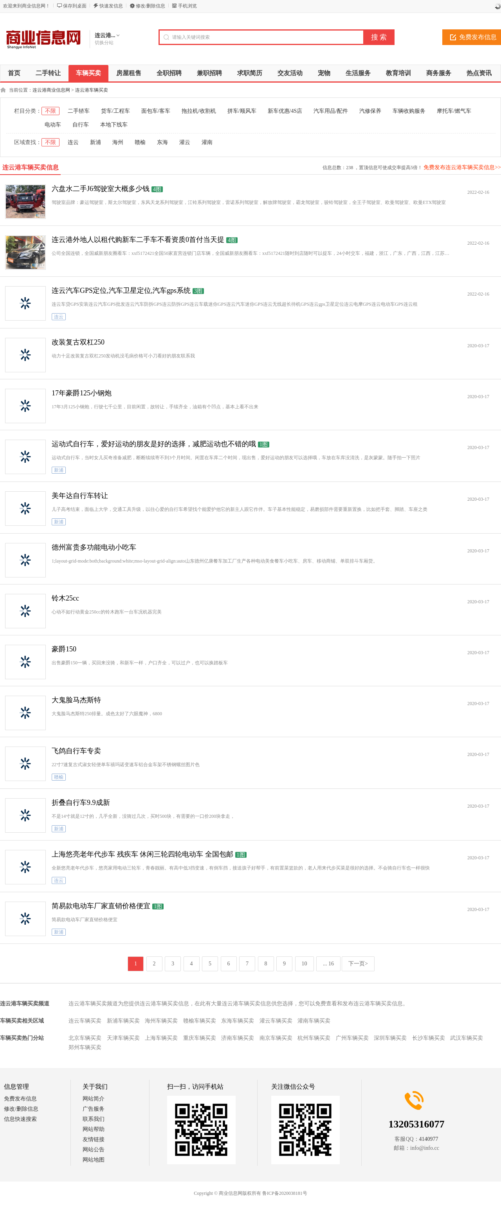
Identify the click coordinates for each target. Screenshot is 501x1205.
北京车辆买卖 (84, 1038)
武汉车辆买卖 (466, 1038)
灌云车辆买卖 (276, 1021)
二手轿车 (79, 111)
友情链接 (94, 1139)
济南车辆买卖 (237, 1038)
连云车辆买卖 (84, 1021)
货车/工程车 (115, 111)
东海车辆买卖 (237, 1021)
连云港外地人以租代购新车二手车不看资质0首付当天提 (138, 240)
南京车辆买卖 (276, 1038)
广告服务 (94, 1109)
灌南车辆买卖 (313, 1021)
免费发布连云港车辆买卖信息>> (462, 167)
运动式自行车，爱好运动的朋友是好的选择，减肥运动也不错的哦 (154, 444)
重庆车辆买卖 (199, 1038)
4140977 (428, 1139)
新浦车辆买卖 (123, 1021)
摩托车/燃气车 (454, 111)
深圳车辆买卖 (390, 1038)
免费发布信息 (20, 1099)
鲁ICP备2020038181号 (284, 1193)
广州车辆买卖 (352, 1038)
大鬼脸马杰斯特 (76, 700)
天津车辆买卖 (123, 1038)
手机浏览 (187, 6)
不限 (50, 111)
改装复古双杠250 (78, 342)
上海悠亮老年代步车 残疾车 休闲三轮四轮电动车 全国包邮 (142, 854)
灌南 (207, 142)
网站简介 (94, 1099)
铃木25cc (65, 598)
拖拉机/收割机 (199, 111)
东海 (162, 142)
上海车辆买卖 (161, 1038)
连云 (73, 142)
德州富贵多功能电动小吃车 (94, 547)
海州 (117, 142)
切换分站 (104, 42)
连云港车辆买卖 (91, 90)
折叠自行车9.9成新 (81, 802)
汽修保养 (370, 111)
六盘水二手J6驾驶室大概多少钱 (101, 189)
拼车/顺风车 (241, 111)
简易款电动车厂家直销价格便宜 (101, 906)
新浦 (95, 142)
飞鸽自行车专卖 (76, 751)
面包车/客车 (155, 111)
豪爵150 (64, 649)
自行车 (80, 125)
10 (304, 964)
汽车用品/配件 (331, 111)
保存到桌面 (75, 6)
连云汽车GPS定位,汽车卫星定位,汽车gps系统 (121, 290)
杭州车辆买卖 (313, 1038)
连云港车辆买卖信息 (30, 167)
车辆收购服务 (409, 111)
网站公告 (94, 1150)
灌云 (184, 142)
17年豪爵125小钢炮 (82, 393)
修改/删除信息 (150, 6)
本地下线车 (114, 125)
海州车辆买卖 (161, 1021)
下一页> (358, 964)
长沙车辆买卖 (428, 1038)
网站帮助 (94, 1129)
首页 (14, 73)
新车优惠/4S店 (285, 111)
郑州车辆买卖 (84, 1047)
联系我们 (94, 1119)
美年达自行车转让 (80, 496)
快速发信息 (111, 6)
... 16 (328, 964)
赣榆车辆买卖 (199, 1021)
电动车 (53, 125)
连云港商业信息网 (51, 90)
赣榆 (140, 142)
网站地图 (94, 1160)
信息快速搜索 (20, 1119)
